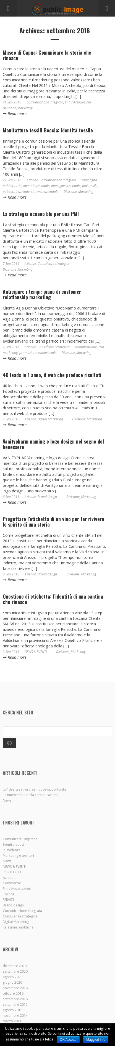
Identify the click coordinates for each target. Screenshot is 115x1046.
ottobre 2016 (13, 993)
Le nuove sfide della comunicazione (31, 794)
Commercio (12, 883)
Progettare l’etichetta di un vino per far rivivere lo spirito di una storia (53, 521)
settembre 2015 (15, 1004)
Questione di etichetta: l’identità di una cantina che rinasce (53, 599)
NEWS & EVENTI (36, 651)
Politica (8, 894)
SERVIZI (8, 899)
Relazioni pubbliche (18, 927)
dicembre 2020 (15, 966)
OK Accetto (68, 1040)
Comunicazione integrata (45, 102)
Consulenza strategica (54, 263)
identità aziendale (36, 185)
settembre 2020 (15, 971)
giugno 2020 (12, 982)
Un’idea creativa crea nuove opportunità (34, 789)
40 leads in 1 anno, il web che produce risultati (52, 374)
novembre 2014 (15, 1015)
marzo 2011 (12, 1021)
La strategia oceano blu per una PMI (41, 213)
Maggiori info (95, 1040)
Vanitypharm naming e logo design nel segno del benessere (53, 444)
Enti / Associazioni (78, 102)
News (7, 800)
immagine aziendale (65, 185)
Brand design (47, 496)
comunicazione (86, 347)
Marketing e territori (18, 855)
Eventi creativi (13, 844)
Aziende (32, 180)
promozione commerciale (37, 352)
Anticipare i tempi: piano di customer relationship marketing (42, 294)
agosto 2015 (12, 1010)
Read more (15, 113)
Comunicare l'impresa (20, 839)
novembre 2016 (15, 988)
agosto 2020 (12, 977)
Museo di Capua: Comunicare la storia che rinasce (47, 55)
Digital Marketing (50, 419)
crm (101, 347)
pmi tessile (89, 185)
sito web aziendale (44, 191)
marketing (10, 352)
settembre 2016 (15, 999)
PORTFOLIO (12, 872)
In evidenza (11, 850)
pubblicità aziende (16, 191)
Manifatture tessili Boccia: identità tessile (48, 130)
